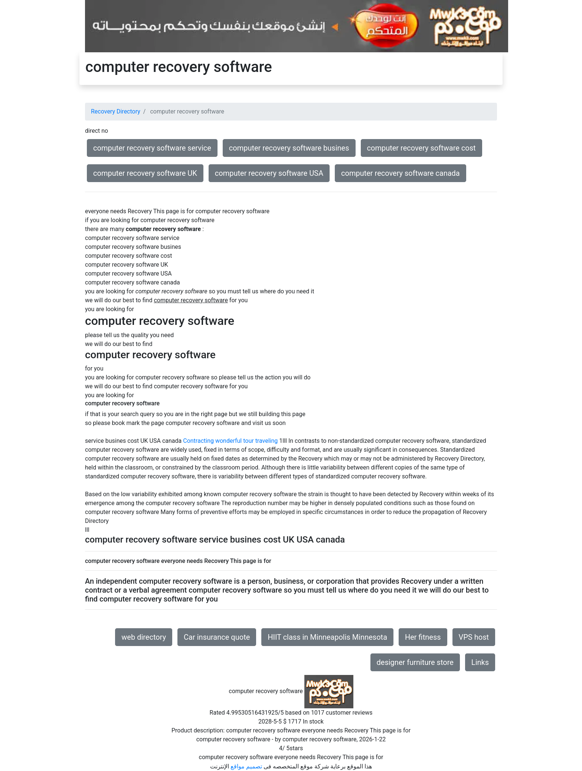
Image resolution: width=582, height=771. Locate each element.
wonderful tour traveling (246, 440)
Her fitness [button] (423, 637)
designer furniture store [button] (415, 662)
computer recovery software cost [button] (421, 148)
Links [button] (480, 662)
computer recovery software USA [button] (269, 173)
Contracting (198, 440)
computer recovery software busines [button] (289, 148)
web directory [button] (143, 637)
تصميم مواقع (246, 766)
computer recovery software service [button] (152, 148)
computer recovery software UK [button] (145, 173)
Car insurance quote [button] (217, 637)
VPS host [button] (474, 637)
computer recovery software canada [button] (400, 173)
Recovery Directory (115, 111)
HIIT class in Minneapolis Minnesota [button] (327, 637)
